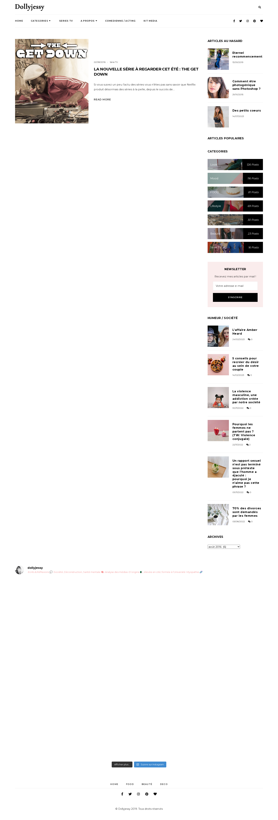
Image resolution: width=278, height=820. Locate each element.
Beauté (147, 784)
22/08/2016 (99, 62)
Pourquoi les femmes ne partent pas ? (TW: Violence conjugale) (243, 432)
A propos (89, 21)
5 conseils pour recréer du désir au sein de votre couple (245, 364)
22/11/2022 (237, 444)
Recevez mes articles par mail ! (235, 276)
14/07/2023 (238, 116)
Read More (102, 99)
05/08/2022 (238, 521)
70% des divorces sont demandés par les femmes (246, 512)
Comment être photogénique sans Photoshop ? (246, 85)
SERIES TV (66, 20)
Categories (41, 21)
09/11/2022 (237, 492)
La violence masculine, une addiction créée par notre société (246, 397)
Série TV (114, 62)
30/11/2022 (237, 408)
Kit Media (150, 20)
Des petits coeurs (246, 110)
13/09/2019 (237, 62)
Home (19, 20)
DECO (164, 784)
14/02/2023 (238, 375)
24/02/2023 (238, 339)
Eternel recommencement (247, 54)
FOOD (130, 784)
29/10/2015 (237, 94)
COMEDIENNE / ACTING (120, 20)
